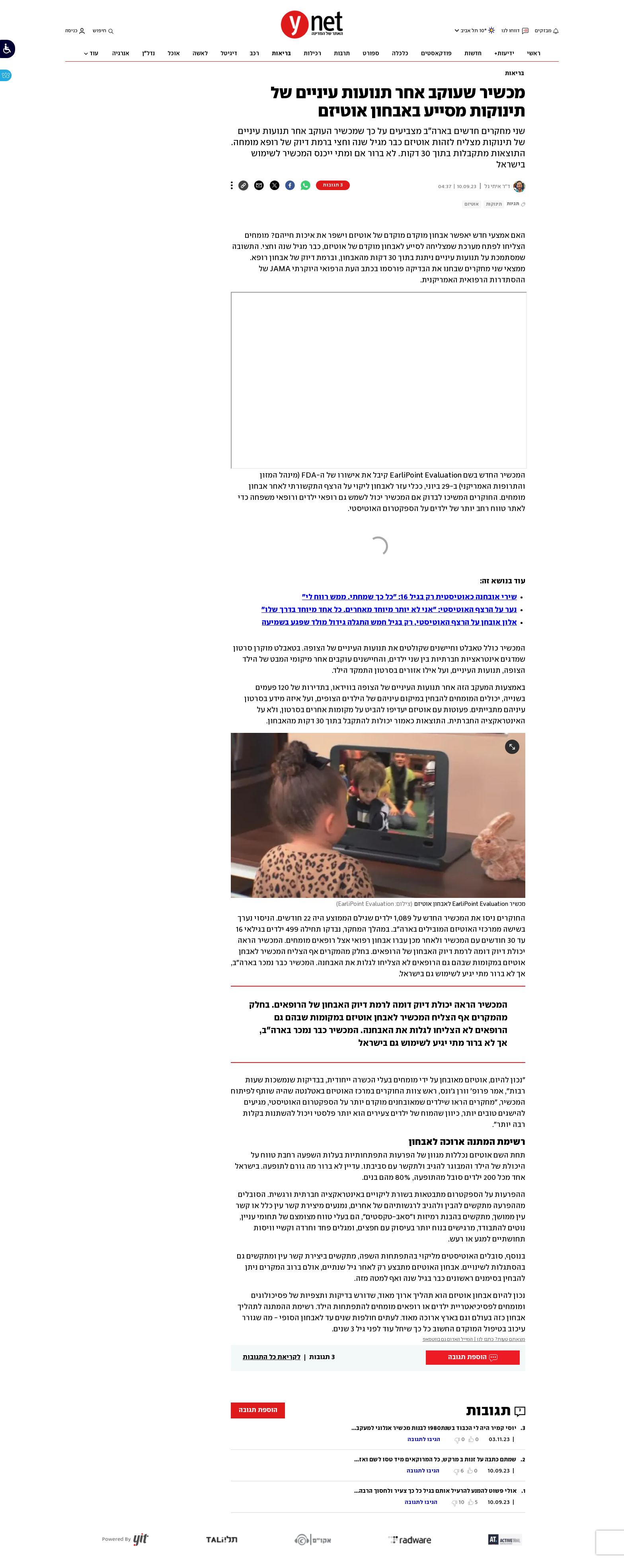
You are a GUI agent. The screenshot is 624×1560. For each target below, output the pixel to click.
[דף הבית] (312, 38)
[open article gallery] (378, 815)
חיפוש (99, 31)
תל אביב (469, 31)
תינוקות (494, 204)
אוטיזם (471, 204)
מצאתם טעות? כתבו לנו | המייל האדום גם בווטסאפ (474, 1339)
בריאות (514, 73)
